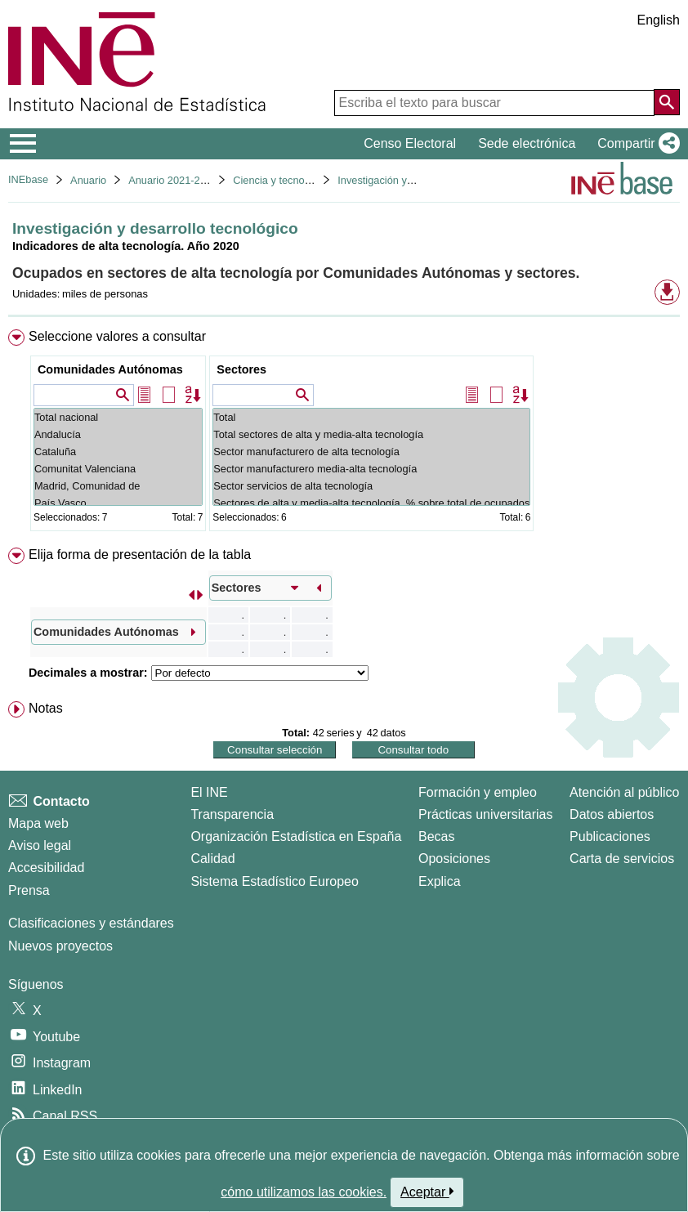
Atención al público (624, 792)
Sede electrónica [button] (526, 143)
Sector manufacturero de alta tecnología (371, 451)
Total (371, 417)
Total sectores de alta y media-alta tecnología (371, 434)
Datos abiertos (612, 814)
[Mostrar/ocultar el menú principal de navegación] (23, 144)
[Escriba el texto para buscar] (494, 103)
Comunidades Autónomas (110, 369)
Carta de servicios (622, 858)
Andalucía (118, 434)
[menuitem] (344, 433)
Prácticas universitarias (485, 814)
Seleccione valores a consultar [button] (117, 336)
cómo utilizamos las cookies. (303, 1192)
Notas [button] (46, 708)
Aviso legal (39, 845)
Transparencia (232, 814)
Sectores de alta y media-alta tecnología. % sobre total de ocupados (371, 503)
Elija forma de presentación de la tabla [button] (140, 554)
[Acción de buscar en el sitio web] (667, 102)
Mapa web (38, 823)
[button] (635, 144)
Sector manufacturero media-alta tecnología (371, 468)
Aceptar (426, 1191)
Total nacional (118, 417)
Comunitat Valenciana (118, 468)
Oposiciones (454, 858)
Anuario (88, 180)
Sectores (241, 369)
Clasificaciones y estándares (91, 923)
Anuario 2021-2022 (172, 180)
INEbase (28, 179)
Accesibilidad (46, 867)
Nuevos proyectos (60, 946)
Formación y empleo (477, 792)
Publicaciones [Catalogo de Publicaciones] (610, 836)
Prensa (29, 890)
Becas (436, 836)
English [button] (658, 20)
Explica (439, 881)
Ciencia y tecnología (280, 180)
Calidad (212, 858)
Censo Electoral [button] (410, 143)
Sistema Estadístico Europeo (274, 881)
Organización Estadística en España (295, 836)
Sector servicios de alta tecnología (371, 485)
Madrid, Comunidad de (118, 485)
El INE (208, 792)
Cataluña (118, 451)
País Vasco (118, 503)
